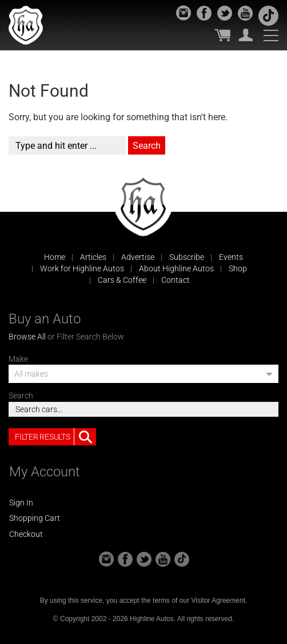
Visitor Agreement (218, 600)
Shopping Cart (34, 518)
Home (54, 257)
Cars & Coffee (122, 280)
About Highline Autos (176, 268)
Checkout (26, 534)
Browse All (27, 336)
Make (18, 359)
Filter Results (55, 436)
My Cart (222, 35)
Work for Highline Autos (82, 268)
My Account (246, 35)
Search (21, 395)
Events (231, 257)
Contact (175, 280)
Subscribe (186, 257)
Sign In (21, 502)
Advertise (137, 257)
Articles (93, 257)
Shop (238, 268)
